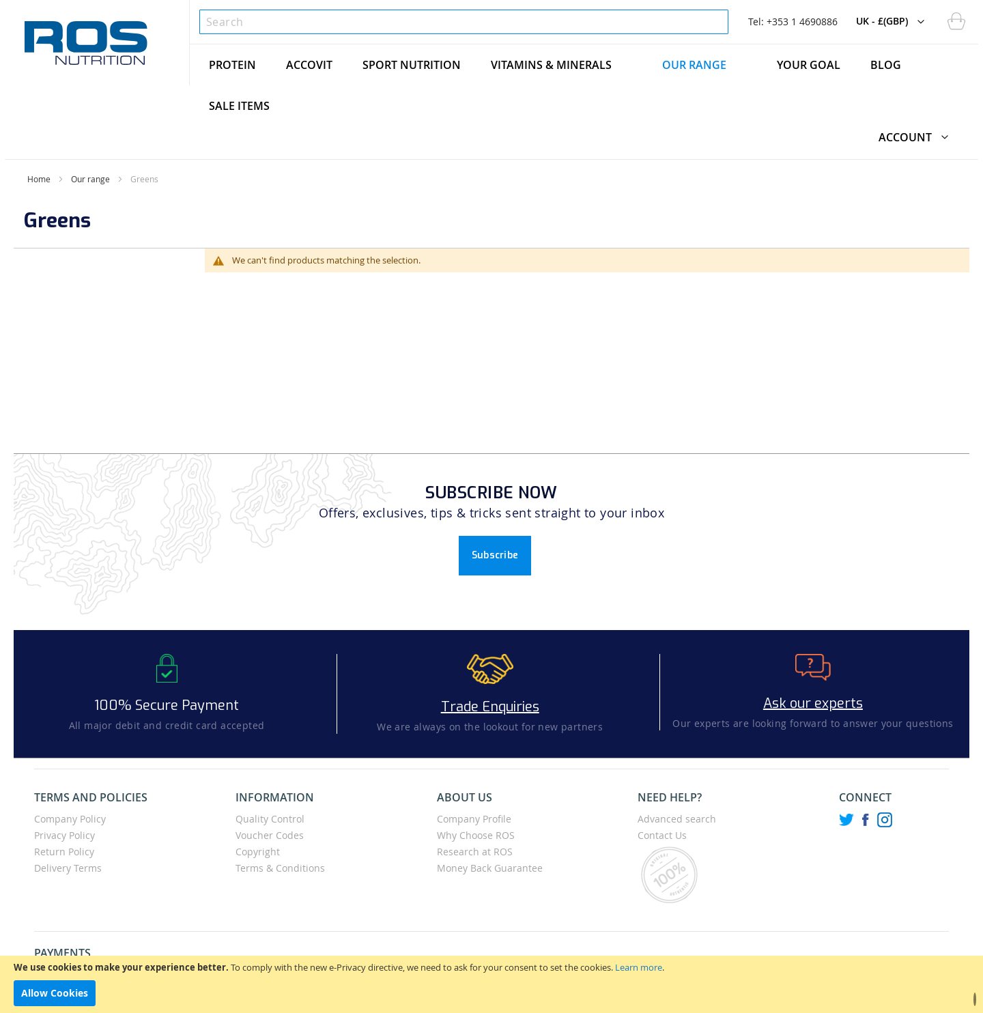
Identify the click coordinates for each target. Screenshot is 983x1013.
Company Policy (70, 818)
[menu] (584, 85)
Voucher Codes (270, 835)
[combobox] (463, 22)
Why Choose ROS (476, 835)
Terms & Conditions (280, 867)
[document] (491, 984)
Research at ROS (475, 851)
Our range (90, 178)
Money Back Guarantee (490, 867)
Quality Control (270, 818)
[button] (893, 21)
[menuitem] (232, 65)
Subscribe (495, 555)
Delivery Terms (68, 867)
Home (39, 178)
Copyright (258, 851)
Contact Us (662, 835)
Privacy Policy (64, 835)
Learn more (638, 967)
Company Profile (474, 818)
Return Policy (64, 851)
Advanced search (677, 818)
